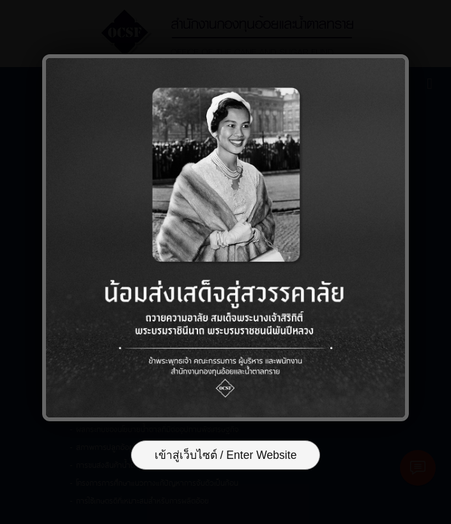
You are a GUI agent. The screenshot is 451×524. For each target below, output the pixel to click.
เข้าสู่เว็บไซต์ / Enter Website (226, 455)
